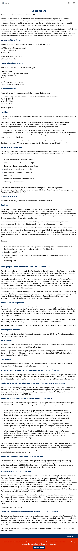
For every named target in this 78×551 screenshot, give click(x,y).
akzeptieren (39, 548)
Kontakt (70, 537)
